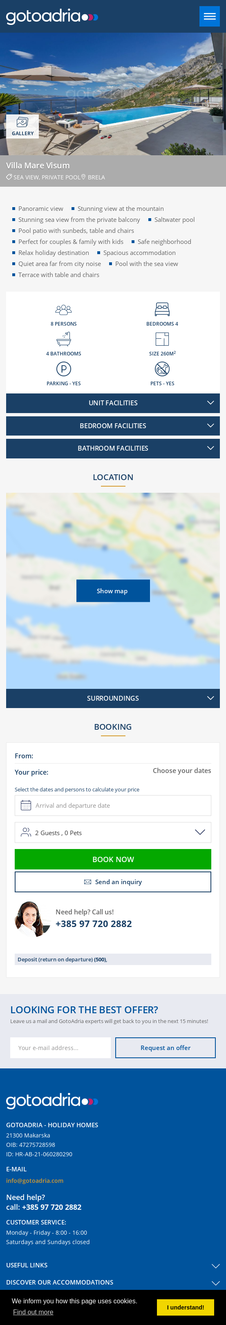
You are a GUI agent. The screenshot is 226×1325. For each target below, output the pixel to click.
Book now (113, 859)
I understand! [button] (185, 1307)
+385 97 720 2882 (94, 923)
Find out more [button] (33, 1312)
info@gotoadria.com (34, 1180)
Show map (112, 590)
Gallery (22, 126)
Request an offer (165, 1047)
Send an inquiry (113, 882)
